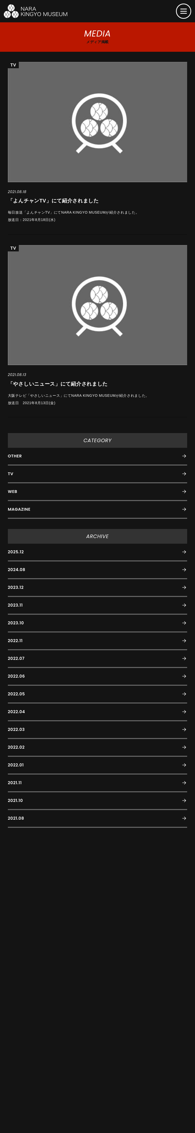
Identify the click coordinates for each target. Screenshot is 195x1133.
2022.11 (15, 641)
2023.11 (15, 605)
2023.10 (16, 623)
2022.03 (16, 729)
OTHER (15, 456)
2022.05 (16, 694)
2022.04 (16, 712)
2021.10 (15, 800)
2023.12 (16, 587)
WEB (12, 491)
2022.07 (16, 658)
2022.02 (16, 747)
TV (10, 474)
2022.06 (16, 676)
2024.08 (16, 570)
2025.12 (16, 552)
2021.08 (16, 818)
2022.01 (16, 765)
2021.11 (15, 783)
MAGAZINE (19, 509)
